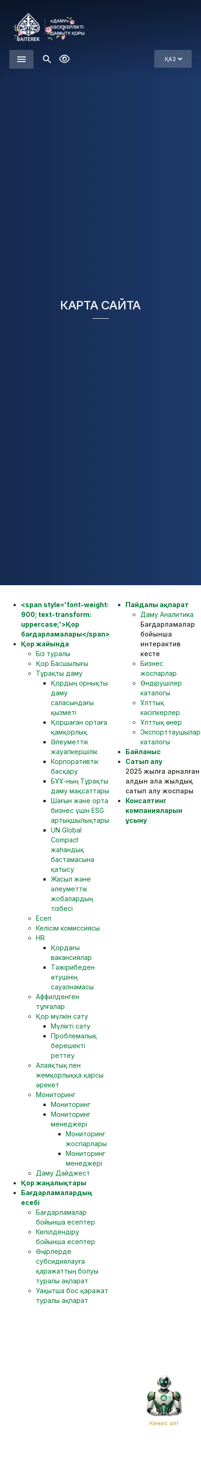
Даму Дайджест (63, 1173)
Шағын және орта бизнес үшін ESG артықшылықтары (80, 810)
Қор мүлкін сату (62, 1016)
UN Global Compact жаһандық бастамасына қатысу (72, 849)
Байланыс (143, 752)
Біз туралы (53, 654)
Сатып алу (143, 761)
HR (40, 938)
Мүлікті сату (70, 1026)
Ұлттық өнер (161, 722)
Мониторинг (56, 1095)
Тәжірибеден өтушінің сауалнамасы (73, 977)
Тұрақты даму (59, 673)
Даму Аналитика (167, 614)
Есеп (43, 918)
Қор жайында (45, 644)
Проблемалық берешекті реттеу (74, 1045)
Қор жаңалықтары (53, 1183)
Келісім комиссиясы (68, 928)
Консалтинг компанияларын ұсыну (153, 810)
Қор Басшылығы (62, 663)
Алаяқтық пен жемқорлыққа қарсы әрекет (70, 1075)
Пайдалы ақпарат (157, 605)
